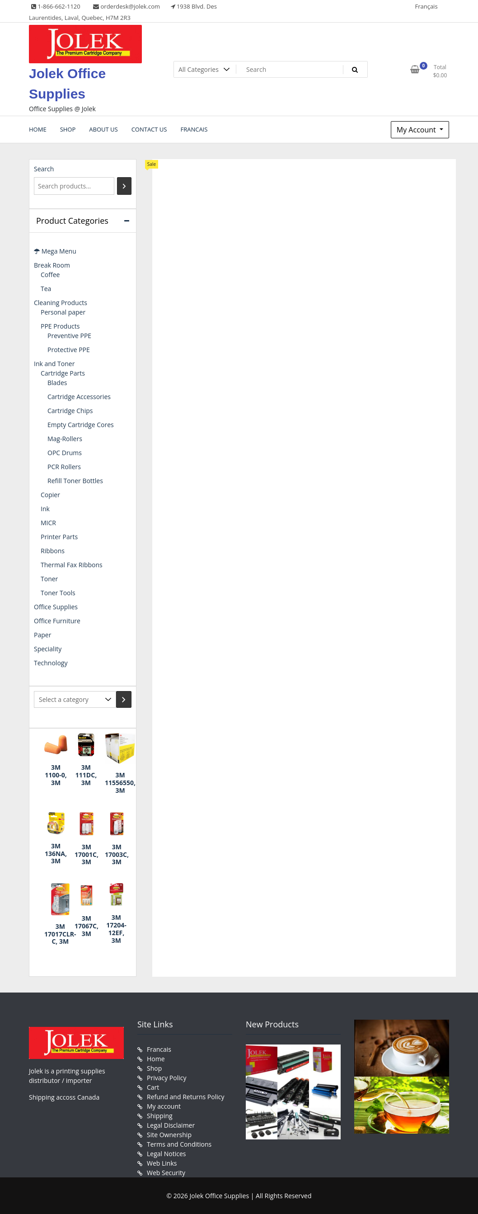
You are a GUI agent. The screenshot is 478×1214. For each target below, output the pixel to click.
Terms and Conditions (179, 1144)
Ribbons (53, 550)
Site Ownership (169, 1134)
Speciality (47, 649)
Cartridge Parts (63, 373)
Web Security (166, 1172)
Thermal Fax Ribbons (72, 564)
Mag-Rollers (64, 438)
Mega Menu (55, 251)
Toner (49, 578)
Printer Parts (59, 536)
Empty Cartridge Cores (80, 424)
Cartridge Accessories (79, 396)
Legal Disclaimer (171, 1125)
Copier (50, 494)
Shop (154, 1068)
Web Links (162, 1163)
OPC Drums (64, 452)
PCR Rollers (64, 466)
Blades (57, 382)
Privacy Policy (166, 1077)
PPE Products (60, 326)
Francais (159, 1049)
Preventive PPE (69, 335)
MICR (48, 522)
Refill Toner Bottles (75, 480)
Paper (42, 635)
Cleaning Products (60, 302)
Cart (153, 1087)
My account (164, 1106)
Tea (46, 288)
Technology (50, 663)
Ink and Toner (54, 363)
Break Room (52, 265)
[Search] (124, 186)
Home (156, 1058)
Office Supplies (56, 606)
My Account (417, 130)
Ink (45, 508)
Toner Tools (58, 592)
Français (426, 6)
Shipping (160, 1115)
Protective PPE (68, 349)
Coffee (50, 274)
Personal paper (63, 312)
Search (44, 169)
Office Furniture (57, 620)
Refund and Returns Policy (185, 1096)
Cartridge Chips (70, 410)
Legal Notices (166, 1153)
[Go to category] (123, 699)
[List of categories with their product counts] (75, 699)
